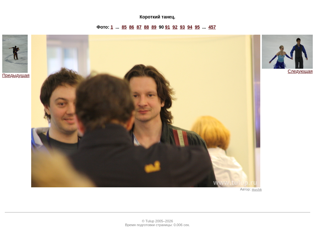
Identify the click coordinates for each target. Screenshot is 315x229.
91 (167, 27)
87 (139, 27)
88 (146, 27)
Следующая (287, 69)
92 (175, 27)
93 (182, 27)
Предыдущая (16, 73)
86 (131, 27)
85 (124, 27)
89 (154, 27)
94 (189, 27)
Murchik (257, 189)
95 (197, 27)
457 (212, 27)
